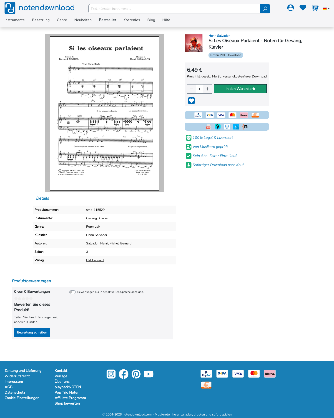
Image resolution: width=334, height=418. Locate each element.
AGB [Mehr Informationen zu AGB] (9, 387)
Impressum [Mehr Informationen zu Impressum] (14, 381)
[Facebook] (123, 377)
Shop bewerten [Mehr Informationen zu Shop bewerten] (67, 403)
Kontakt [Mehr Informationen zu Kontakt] (61, 370)
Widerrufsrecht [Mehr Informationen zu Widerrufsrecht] (17, 376)
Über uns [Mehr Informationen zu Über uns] (62, 381)
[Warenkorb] (315, 9)
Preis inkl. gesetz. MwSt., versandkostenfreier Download (227, 76)
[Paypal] (206, 373)
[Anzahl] (199, 89)
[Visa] (238, 373)
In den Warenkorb (240, 88)
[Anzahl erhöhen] (207, 89)
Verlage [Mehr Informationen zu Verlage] (61, 376)
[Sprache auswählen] (326, 9)
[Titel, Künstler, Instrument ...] (174, 8)
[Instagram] (111, 377)
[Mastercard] (254, 373)
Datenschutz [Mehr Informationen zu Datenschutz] (15, 392)
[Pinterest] (136, 377)
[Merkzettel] (303, 9)
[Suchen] (265, 8)
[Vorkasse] (206, 385)
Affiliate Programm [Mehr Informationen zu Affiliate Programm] (70, 398)
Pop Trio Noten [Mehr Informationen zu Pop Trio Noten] (67, 392)
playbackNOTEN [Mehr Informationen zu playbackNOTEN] (68, 387)
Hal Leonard (95, 260)
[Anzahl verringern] (191, 89)
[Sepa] (222, 373)
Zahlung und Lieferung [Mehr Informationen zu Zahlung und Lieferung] (23, 370)
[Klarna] (270, 373)
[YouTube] (148, 377)
